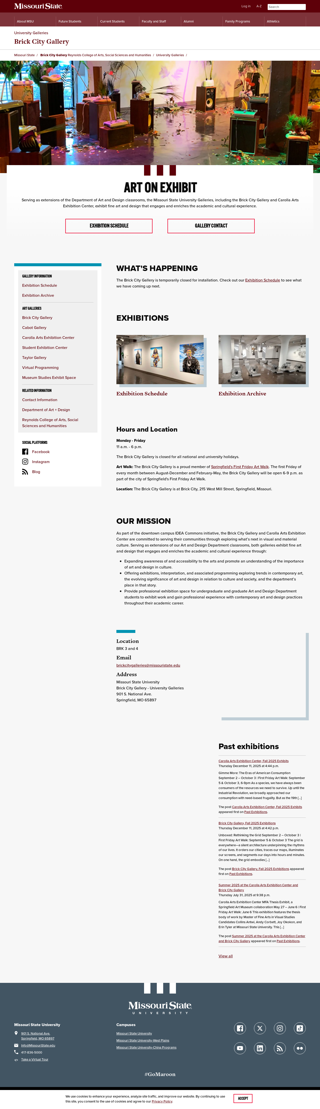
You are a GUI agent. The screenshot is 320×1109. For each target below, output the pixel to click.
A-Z (259, 6)
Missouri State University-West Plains (142, 1040)
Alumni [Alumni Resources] (189, 21)
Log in (245, 6)
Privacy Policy (162, 1101)
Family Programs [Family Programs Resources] (237, 21)
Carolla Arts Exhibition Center (48, 337)
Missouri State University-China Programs (146, 1047)
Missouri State (24, 55)
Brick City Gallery (37, 317)
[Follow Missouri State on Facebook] (240, 1029)
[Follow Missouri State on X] (260, 1029)
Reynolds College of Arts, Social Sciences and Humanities (109, 55)
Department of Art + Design (46, 410)
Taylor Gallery (34, 357)
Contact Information (39, 400)
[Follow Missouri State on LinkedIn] (260, 1049)
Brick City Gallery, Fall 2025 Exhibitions (247, 823)
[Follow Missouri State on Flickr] (300, 1049)
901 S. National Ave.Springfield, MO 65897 (37, 1036)
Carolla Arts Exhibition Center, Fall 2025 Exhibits (254, 761)
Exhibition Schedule (109, 226)
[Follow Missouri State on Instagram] (280, 1029)
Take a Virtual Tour (34, 1059)
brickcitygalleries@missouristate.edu (148, 665)
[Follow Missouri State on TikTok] (300, 1029)
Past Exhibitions (255, 812)
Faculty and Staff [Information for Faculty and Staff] (154, 21)
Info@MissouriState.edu (38, 1045)
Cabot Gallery (34, 327)
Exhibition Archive (38, 295)
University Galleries (31, 32)
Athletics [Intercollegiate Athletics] (273, 21)
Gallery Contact (211, 226)
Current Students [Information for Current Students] (112, 21)
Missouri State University (134, 1033)
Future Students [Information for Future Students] (70, 21)
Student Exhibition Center (44, 347)
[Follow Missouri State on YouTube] (240, 1049)
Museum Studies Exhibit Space (49, 377)
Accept (243, 1098)
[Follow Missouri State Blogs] (280, 1049)
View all (226, 956)
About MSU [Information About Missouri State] (25, 21)
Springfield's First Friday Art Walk (240, 467)
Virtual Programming (40, 367)
